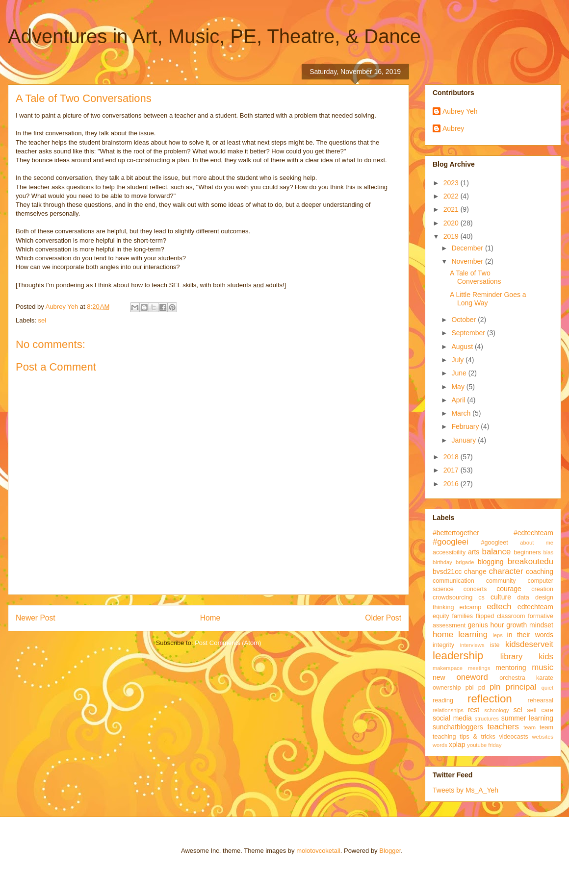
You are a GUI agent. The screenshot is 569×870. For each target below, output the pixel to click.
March (461, 413)
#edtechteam (533, 533)
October (464, 319)
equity (441, 616)
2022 (452, 196)
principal (521, 687)
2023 (452, 183)
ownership (447, 687)
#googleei (450, 542)
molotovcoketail (318, 850)
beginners (527, 552)
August (462, 346)
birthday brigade (453, 562)
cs (481, 597)
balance (496, 551)
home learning (460, 634)
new (439, 677)
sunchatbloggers (458, 727)
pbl (470, 687)
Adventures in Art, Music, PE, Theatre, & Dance (214, 36)
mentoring (510, 667)
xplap (457, 744)
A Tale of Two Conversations (475, 277)
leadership (458, 655)
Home (210, 618)
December (468, 248)
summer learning (527, 718)
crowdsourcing (452, 597)
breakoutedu (530, 561)
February (466, 426)
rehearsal (540, 700)
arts (473, 552)
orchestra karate (526, 677)
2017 (452, 470)
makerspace (448, 668)
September (469, 333)
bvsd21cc (447, 571)
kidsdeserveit (529, 644)
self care (540, 710)
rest (473, 710)
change (475, 571)
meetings (479, 668)
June (459, 373)
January (464, 440)
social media (452, 718)
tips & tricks (477, 736)
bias (548, 552)
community (501, 580)
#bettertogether (456, 533)
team (529, 727)
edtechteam (535, 607)
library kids (526, 656)
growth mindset (529, 625)
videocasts (513, 736)
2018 (452, 457)
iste (495, 645)
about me (536, 543)
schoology (496, 710)
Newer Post (35, 618)
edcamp (470, 607)
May (458, 387)
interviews (472, 645)
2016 (452, 484)
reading (443, 700)
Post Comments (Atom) (228, 642)
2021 (452, 209)
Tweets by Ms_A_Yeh (465, 790)
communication (453, 580)
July (458, 360)
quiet (547, 688)
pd (481, 687)
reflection (489, 699)
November (468, 261)
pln (495, 687)
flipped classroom (500, 616)
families (462, 616)
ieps (497, 635)
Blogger (390, 850)
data (523, 597)
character (506, 571)
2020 (452, 223)
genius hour (486, 625)
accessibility (449, 552)
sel (42, 320)
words (440, 745)
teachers (502, 726)
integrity (443, 645)
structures (487, 718)
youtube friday (484, 745)
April (459, 400)
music (542, 667)
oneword (472, 677)
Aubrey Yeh (460, 111)
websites (542, 737)
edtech (499, 606)
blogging (491, 562)
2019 (452, 236)
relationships (448, 710)
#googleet (494, 542)
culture (501, 597)
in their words (530, 635)
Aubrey (453, 128)
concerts (475, 589)
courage (508, 589)
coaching (539, 571)
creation (542, 589)
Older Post (383, 618)
